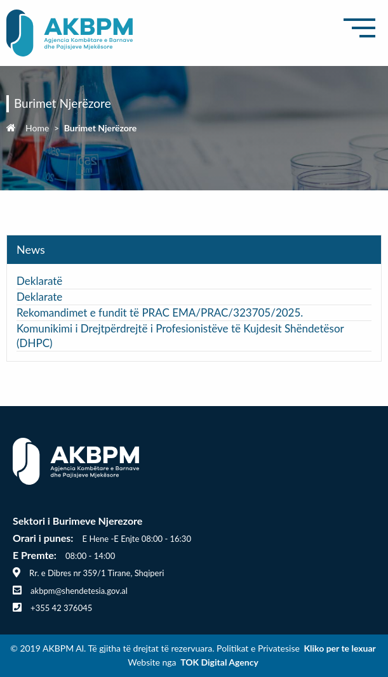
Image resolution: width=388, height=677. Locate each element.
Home (37, 127)
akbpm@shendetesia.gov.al (79, 591)
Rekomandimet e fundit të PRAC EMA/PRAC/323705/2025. (160, 312)
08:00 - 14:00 (90, 556)
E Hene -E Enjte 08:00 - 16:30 (137, 539)
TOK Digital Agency (219, 662)
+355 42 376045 (61, 608)
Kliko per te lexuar (339, 648)
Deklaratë (39, 280)
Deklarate (41, 296)
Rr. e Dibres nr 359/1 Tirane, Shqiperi (96, 573)
